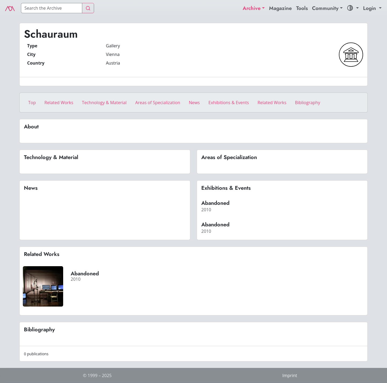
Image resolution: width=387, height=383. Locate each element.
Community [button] (325, 8)
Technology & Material (104, 103)
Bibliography (307, 103)
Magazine (280, 8)
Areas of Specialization (157, 103)
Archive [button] (252, 8)
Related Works (58, 103)
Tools (302, 8)
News (194, 103)
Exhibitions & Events (228, 103)
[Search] (51, 8)
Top (32, 103)
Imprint (289, 375)
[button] (353, 8)
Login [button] (370, 8)
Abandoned (215, 203)
